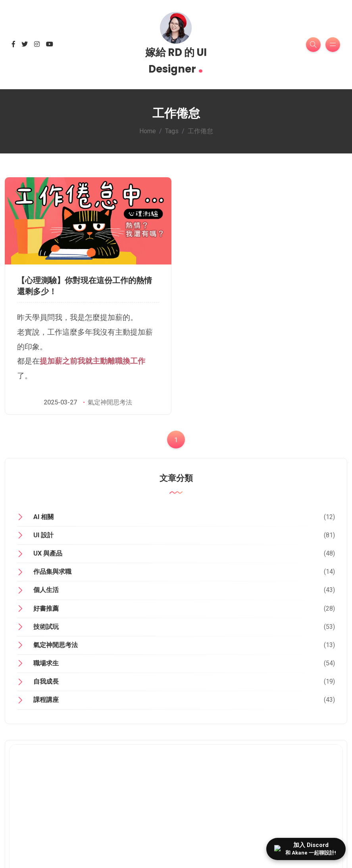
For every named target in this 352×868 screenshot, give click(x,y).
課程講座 (46, 699)
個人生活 (46, 590)
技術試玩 (46, 626)
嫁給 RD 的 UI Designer (176, 61)
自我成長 (46, 681)
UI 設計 (43, 535)
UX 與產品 (47, 553)
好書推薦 (46, 608)
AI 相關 (43, 517)
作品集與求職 (52, 571)
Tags (172, 131)
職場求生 (46, 663)
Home (147, 131)
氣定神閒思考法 (110, 402)
